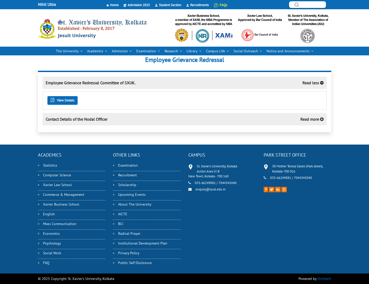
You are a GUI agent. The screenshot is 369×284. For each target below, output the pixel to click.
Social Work (52, 253)
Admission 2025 (139, 5)
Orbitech (324, 278)
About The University (134, 204)
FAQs (223, 5)
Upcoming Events (132, 194)
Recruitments (199, 5)
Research (171, 51)
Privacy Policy (128, 253)
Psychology (52, 243)
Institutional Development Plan (142, 243)
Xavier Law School (57, 184)
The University (67, 51)
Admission (120, 51)
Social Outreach (245, 51)
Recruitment (127, 175)
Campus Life (215, 51)
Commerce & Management (63, 194)
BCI (120, 223)
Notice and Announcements (288, 51)
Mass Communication (59, 223)
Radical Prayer (129, 233)
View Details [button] (62, 100)
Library (192, 51)
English (49, 214)
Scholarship (127, 184)
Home (114, 5)
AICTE (122, 214)
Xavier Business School (61, 204)
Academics (95, 51)
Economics (51, 233)
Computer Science (57, 175)
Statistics (50, 165)
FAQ (46, 262)
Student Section (170, 5)
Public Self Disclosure (135, 262)
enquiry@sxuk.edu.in (210, 189)
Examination (146, 51)
